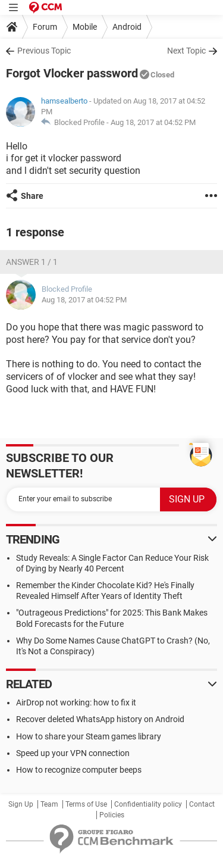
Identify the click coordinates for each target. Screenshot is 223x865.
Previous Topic (44, 50)
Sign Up (20, 804)
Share (32, 196)
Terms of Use (86, 804)
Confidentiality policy (148, 804)
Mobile (85, 27)
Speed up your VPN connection (73, 753)
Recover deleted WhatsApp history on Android (100, 719)
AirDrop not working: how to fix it (76, 702)
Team (49, 804)
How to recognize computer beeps (79, 770)
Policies (111, 815)
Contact (202, 804)
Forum (45, 27)
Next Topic (186, 50)
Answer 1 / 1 (32, 262)
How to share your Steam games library (88, 736)
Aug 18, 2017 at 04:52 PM (153, 122)
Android (127, 27)
